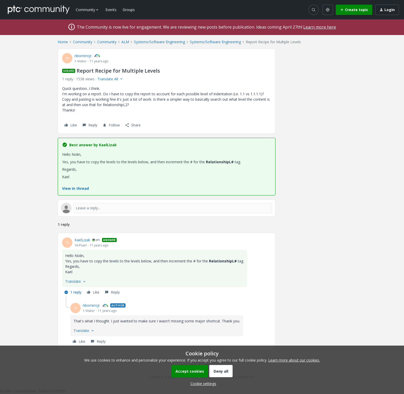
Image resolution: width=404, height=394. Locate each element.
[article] (166, 266)
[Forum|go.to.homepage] (39, 9)
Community (82, 41)
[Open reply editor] (166, 208)
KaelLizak (82, 239)
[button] (354, 10)
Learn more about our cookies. (294, 360)
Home (63, 41)
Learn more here (319, 27)
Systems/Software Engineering (159, 41)
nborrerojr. (83, 55)
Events (110, 9)
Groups (129, 9)
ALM (125, 41)
